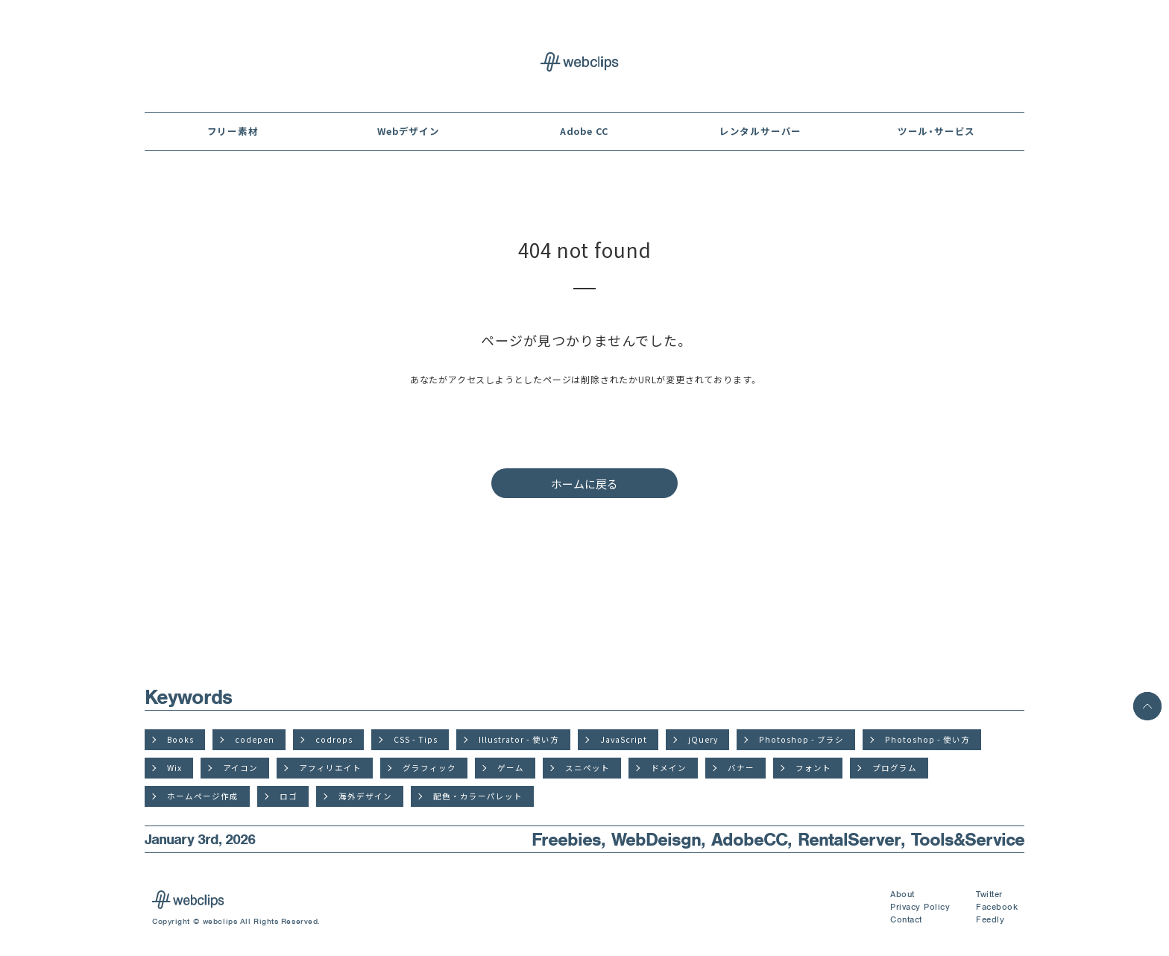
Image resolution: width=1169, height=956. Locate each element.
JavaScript (623, 739)
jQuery (703, 739)
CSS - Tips (416, 739)
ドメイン (669, 767)
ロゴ (288, 796)
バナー (741, 767)
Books (180, 739)
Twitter (989, 894)
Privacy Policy (920, 907)
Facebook (997, 907)
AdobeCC (749, 839)
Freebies (566, 839)
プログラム (894, 767)
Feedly (990, 919)
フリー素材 (233, 131)
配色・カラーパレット (478, 796)
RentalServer (849, 839)
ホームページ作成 (203, 796)
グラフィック (429, 767)
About (902, 894)
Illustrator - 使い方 (519, 739)
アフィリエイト (330, 767)
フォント (813, 767)
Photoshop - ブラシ (801, 739)
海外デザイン (365, 796)
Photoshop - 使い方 (927, 739)
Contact (906, 919)
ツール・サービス (936, 131)
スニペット (587, 767)
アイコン (240, 767)
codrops (334, 739)
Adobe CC (584, 131)
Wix (174, 767)
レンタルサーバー (760, 131)
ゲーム (510, 767)
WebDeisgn (656, 839)
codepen (254, 739)
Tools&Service (967, 839)
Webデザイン (408, 131)
